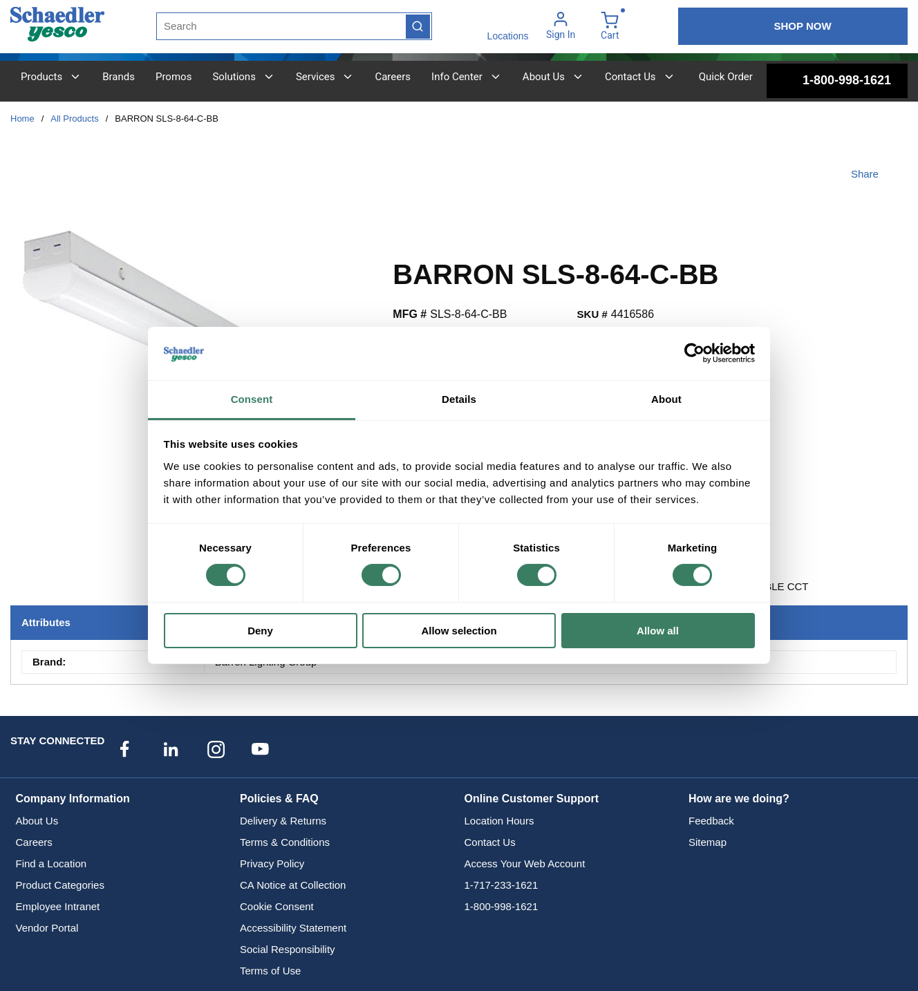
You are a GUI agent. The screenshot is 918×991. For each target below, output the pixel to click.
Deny (260, 630)
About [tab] (666, 399)
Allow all (658, 630)
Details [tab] (459, 399)
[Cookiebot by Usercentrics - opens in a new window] (694, 353)
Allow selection (458, 630)
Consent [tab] (252, 399)
